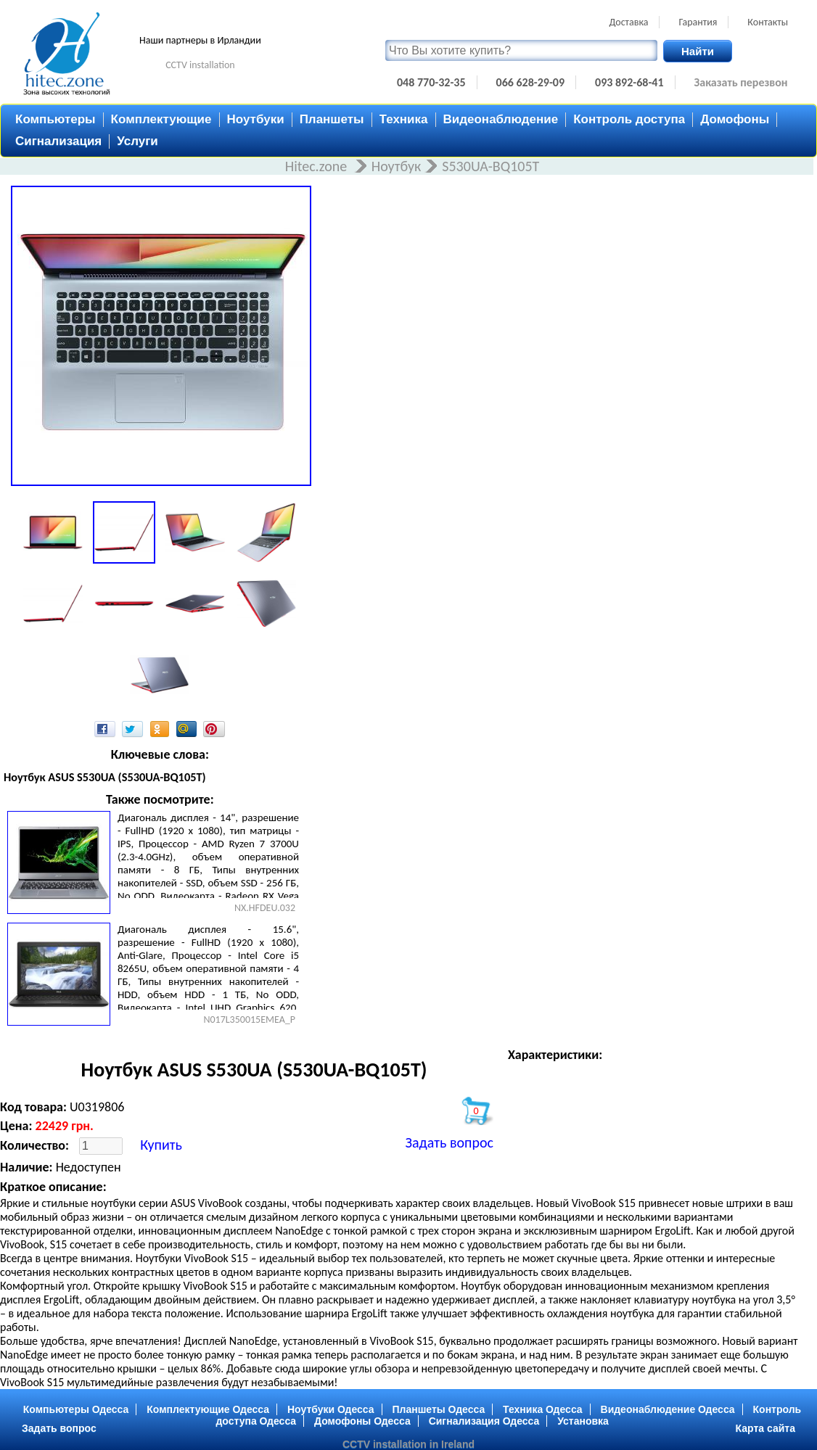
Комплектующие (161, 119)
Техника (403, 119)
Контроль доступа (629, 119)
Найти (697, 51)
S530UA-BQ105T (490, 166)
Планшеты (332, 119)
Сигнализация (58, 141)
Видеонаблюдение (501, 119)
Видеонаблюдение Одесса (668, 1409)
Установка (583, 1421)
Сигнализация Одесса (484, 1421)
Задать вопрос (449, 1142)
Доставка (628, 22)
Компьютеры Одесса (76, 1409)
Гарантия (697, 22)
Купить (161, 1144)
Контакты (767, 22)
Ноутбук (396, 166)
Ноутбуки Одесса (330, 1409)
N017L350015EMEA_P (249, 1019)
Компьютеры (55, 119)
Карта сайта (765, 1428)
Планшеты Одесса (438, 1409)
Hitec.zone (317, 166)
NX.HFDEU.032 (264, 908)
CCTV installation (200, 65)
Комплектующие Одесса (208, 1409)
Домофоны (734, 119)
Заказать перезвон (741, 82)
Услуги (137, 141)
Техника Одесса (543, 1409)
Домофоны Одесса (362, 1421)
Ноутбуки (255, 119)
